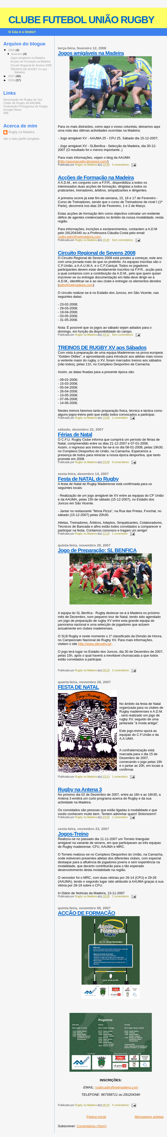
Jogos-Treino (73, 834)
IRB (5, 113)
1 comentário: (120, 417)
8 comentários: (121, 462)
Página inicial (96, 1117)
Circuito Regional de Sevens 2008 (96, 253)
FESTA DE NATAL (78, 687)
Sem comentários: (123, 240)
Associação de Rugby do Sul (22, 99)
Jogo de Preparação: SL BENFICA (97, 550)
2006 (11, 80)
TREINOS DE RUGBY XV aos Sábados (102, 347)
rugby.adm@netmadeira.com (79, 237)
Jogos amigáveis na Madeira (91, 53)
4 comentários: (121, 164)
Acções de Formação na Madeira (96, 177)
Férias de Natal (75, 434)
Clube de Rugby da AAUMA (22, 102)
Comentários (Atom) (92, 1126)
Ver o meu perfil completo (21, 139)
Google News (12, 109)
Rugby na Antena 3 (80, 789)
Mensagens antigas (149, 1117)
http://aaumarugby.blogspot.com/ (83, 161)
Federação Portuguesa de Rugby (25, 106)
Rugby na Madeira (21, 132)
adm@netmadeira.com (76, 285)
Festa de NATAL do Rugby (88, 479)
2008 (11, 50)
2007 (11, 76)
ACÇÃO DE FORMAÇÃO (86, 913)
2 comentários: (121, 670)
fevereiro (17, 53)
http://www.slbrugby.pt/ (95, 644)
